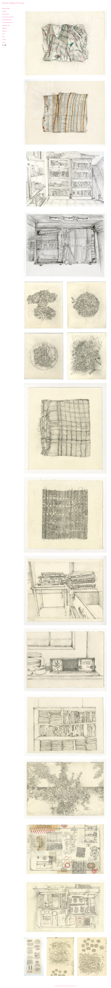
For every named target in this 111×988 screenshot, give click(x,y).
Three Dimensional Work (7, 22)
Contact (3, 42)
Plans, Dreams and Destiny (8, 16)
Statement (4, 31)
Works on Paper (5, 14)
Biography (4, 28)
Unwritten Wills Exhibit (7, 19)
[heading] (6, 3)
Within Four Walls (6, 8)
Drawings (4, 11)
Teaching (4, 39)
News (3, 36)
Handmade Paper (6, 25)
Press (3, 33)
